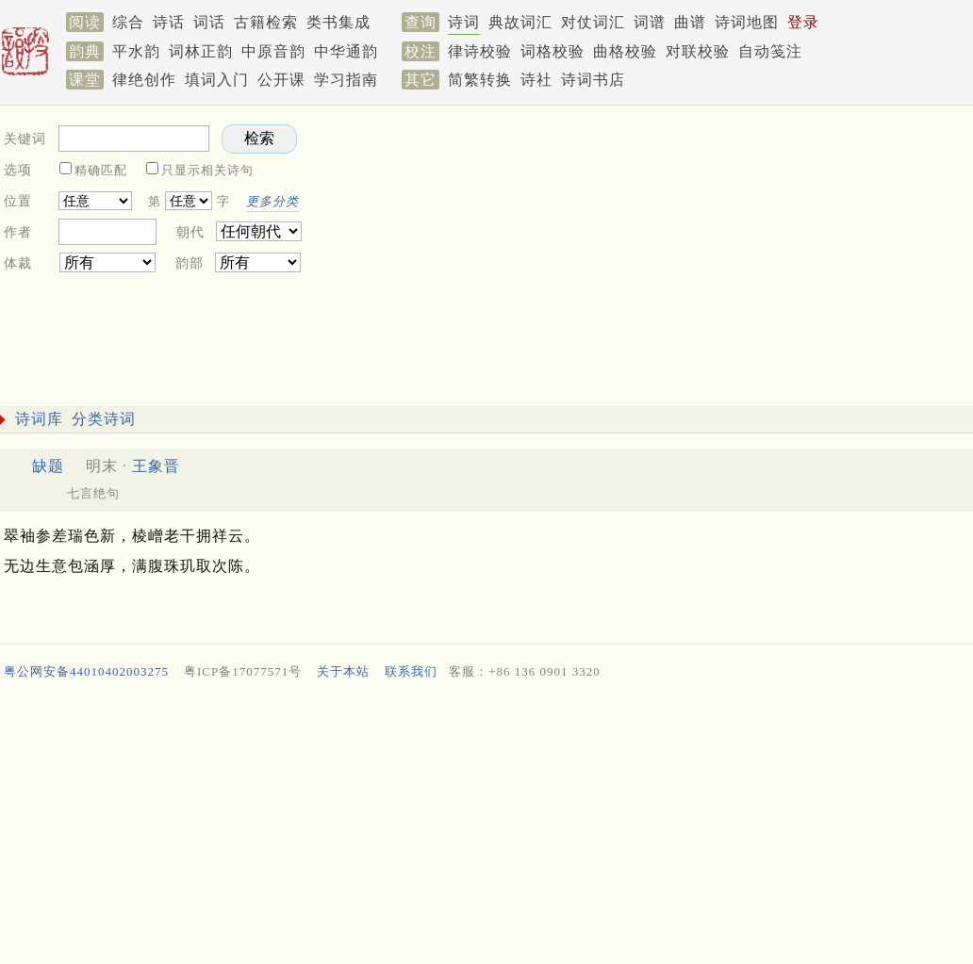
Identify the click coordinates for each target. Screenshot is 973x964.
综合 (128, 22)
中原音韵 (273, 51)
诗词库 (39, 419)
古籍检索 (266, 22)
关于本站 (343, 671)
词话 (209, 22)
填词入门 (217, 80)
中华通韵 (346, 51)
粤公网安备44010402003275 (86, 671)
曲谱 (690, 22)
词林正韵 (201, 51)
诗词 (464, 22)
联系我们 (411, 671)
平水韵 (136, 51)
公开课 (281, 80)
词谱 (650, 22)
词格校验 (552, 51)
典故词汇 (520, 22)
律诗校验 (480, 51)
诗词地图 (747, 22)
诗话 (169, 22)
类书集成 (338, 22)
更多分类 (272, 201)
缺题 (48, 466)
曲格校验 (625, 51)
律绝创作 (144, 80)
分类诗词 (104, 419)
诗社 (536, 80)
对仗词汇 (593, 22)
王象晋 (156, 466)
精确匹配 (100, 170)
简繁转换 (480, 80)
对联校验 (698, 51)
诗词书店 (593, 80)
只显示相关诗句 (207, 170)
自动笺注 (770, 51)
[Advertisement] (482, 826)
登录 (803, 22)
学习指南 (346, 80)
